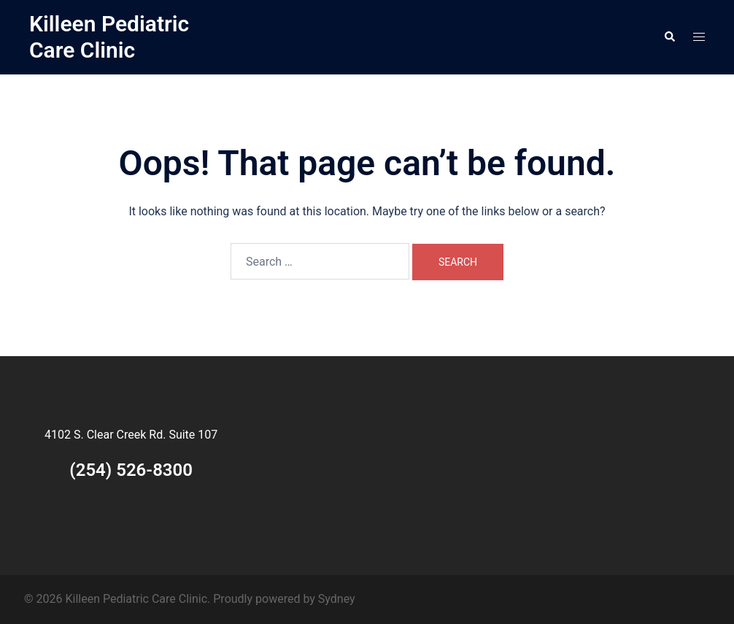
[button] (669, 37)
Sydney (336, 599)
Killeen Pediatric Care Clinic (109, 37)
